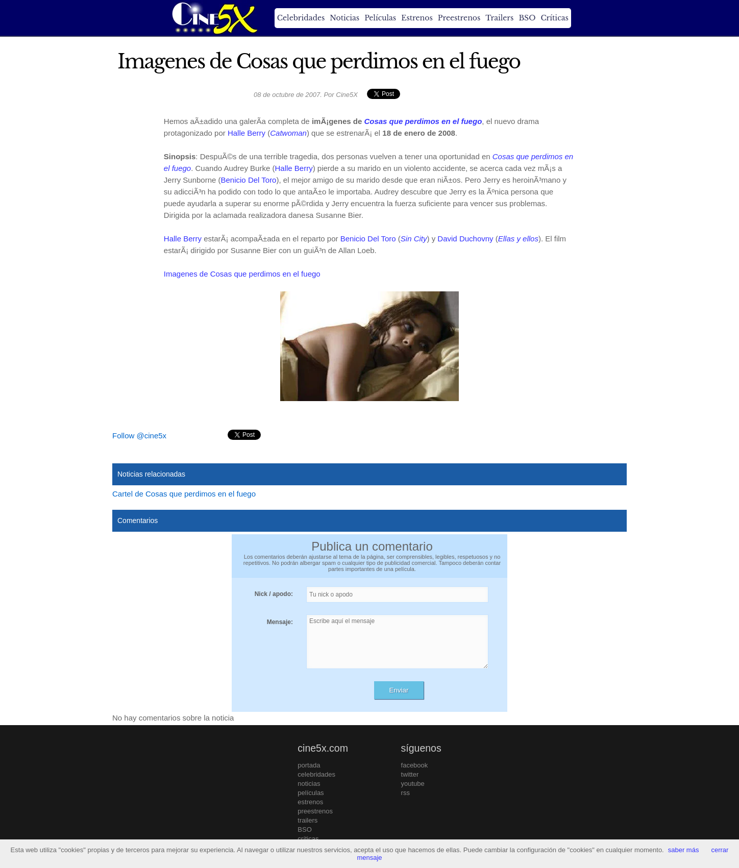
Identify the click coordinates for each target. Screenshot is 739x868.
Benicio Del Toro (249, 180)
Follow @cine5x (139, 435)
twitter (410, 774)
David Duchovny (465, 238)
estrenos (310, 802)
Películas (380, 17)
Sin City (414, 238)
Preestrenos (459, 17)
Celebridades (301, 17)
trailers (307, 820)
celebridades (316, 774)
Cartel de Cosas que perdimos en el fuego (184, 493)
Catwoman (288, 133)
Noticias (344, 17)
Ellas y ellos (518, 238)
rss (405, 793)
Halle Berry (246, 133)
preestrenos (315, 811)
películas (311, 793)
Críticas (554, 17)
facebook (414, 765)
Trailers (499, 17)
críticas (308, 838)
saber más (683, 850)
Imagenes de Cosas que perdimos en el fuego (242, 273)
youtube (413, 783)
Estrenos (417, 17)
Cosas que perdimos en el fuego (423, 121)
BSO (527, 17)
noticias (309, 783)
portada (309, 765)
